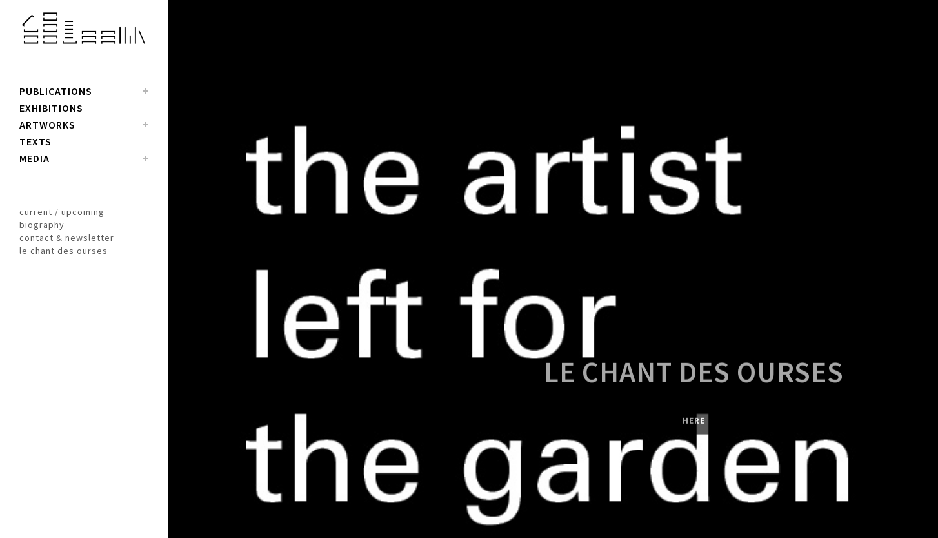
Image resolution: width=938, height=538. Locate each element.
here (694, 426)
